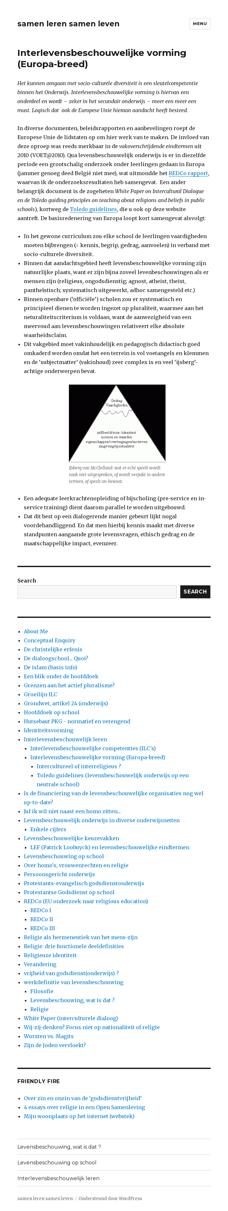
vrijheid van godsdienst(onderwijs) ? (71, 973)
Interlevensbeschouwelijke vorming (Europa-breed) (97, 757)
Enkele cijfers (48, 829)
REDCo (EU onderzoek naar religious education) (86, 901)
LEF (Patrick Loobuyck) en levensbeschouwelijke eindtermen (109, 847)
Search (26, 580)
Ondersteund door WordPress (110, 1198)
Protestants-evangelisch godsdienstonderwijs (84, 883)
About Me (36, 631)
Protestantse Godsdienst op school (69, 892)
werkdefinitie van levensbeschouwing (73, 982)
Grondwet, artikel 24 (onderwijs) (66, 703)
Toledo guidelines (93, 209)
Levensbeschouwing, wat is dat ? (72, 1000)
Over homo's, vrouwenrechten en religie (76, 865)
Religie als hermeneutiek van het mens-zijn (81, 937)
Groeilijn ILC (40, 694)
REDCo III (42, 928)
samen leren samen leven (68, 23)
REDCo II (41, 919)
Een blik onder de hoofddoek (61, 676)
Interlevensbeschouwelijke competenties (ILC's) (93, 748)
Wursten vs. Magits (49, 1036)
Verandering (40, 964)
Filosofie (41, 991)
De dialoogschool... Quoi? (56, 658)
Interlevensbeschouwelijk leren (65, 739)
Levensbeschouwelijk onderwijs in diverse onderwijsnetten (102, 820)
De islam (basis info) (50, 667)
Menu (200, 23)
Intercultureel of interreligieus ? (79, 766)
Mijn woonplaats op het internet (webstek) (79, 1116)
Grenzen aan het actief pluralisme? (69, 685)
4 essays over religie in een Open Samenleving (84, 1107)
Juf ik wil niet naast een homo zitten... (72, 811)
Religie (39, 1009)
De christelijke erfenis (53, 649)
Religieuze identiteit (50, 955)
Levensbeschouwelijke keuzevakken (71, 838)
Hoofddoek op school (52, 712)
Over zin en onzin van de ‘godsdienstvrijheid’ (83, 1098)
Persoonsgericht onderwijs (59, 874)
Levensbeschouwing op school (64, 856)
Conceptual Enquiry (49, 640)
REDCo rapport (188, 173)
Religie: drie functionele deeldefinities (74, 946)
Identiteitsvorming (48, 730)
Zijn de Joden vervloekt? (55, 1045)
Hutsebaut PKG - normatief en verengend (77, 721)
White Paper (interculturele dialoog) (71, 1018)
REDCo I (40, 910)
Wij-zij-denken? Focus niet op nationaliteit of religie (92, 1027)
